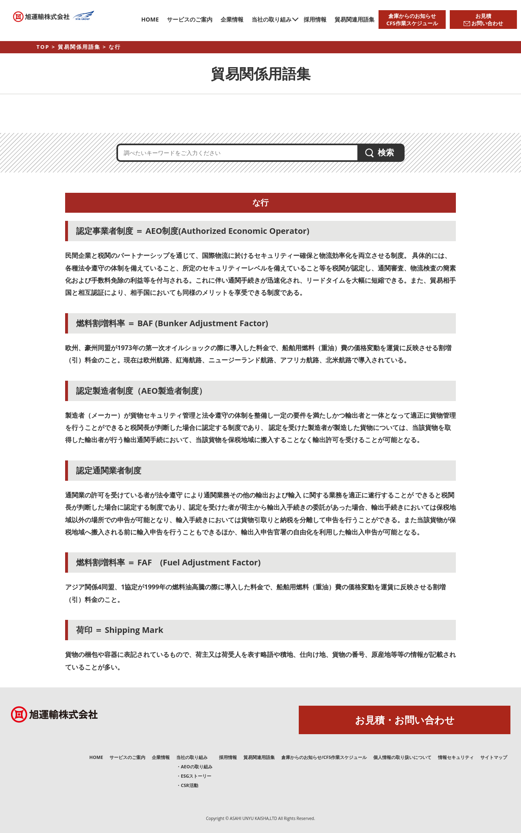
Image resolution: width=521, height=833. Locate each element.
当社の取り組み (271, 19)
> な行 (112, 46)
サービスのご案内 (189, 19)
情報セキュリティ (456, 757)
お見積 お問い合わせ (483, 19)
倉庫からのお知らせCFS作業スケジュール (412, 19)
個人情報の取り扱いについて (402, 757)
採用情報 (315, 19)
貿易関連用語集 (354, 19)
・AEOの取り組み (194, 766)
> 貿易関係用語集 (76, 46)
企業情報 (232, 19)
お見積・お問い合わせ (405, 719)
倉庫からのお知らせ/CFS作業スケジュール (324, 757)
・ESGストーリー (193, 776)
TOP (43, 46)
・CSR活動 (187, 785)
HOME (150, 19)
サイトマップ (493, 757)
